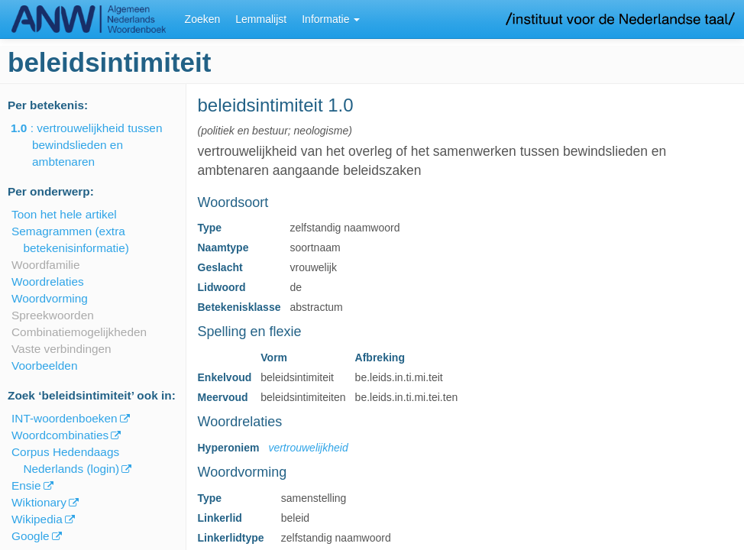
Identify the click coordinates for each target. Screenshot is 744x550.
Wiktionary (38, 502)
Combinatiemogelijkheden (79, 331)
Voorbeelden (44, 365)
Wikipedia (37, 519)
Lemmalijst (260, 19)
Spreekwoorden (52, 315)
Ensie (26, 485)
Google (30, 535)
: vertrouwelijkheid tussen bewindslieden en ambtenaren (97, 144)
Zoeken (203, 19)
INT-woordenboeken (64, 418)
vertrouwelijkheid (308, 448)
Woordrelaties (47, 281)
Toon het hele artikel (64, 214)
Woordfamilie (45, 264)
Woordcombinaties (59, 435)
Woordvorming (49, 298)
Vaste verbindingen (61, 348)
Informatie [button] (331, 19)
